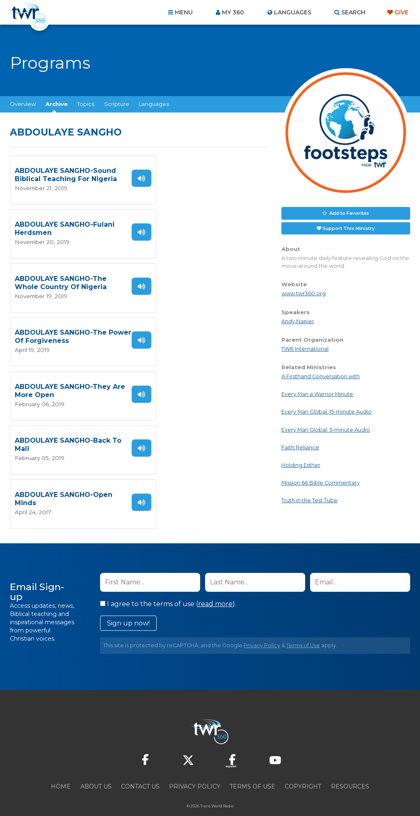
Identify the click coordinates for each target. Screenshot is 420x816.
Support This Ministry (348, 227)
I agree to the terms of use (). (168, 589)
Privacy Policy (262, 631)
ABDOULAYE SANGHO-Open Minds (54, 336)
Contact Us (140, 771)
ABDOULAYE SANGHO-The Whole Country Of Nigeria (61, 229)
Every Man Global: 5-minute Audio (325, 429)
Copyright (303, 771)
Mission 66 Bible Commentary (320, 482)
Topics (85, 104)
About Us (96, 771)
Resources (350, 771)
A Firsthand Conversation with (320, 376)
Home (61, 771)
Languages (154, 104)
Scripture (116, 104)
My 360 (233, 12)
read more (215, 589)
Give (402, 12)
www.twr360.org (303, 293)
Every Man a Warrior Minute (317, 394)
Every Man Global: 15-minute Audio (326, 411)
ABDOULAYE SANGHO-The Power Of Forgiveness (192, 229)
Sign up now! (128, 608)
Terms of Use (303, 631)
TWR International (305, 348)
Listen (121, 177)
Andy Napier (297, 320)
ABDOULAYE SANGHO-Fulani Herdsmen (185, 175)
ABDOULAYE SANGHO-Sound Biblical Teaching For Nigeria (58, 175)
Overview (23, 104)
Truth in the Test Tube (309, 500)
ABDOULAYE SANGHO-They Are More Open (63, 282)
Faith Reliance (300, 447)
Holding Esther (300, 465)
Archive (57, 104)
